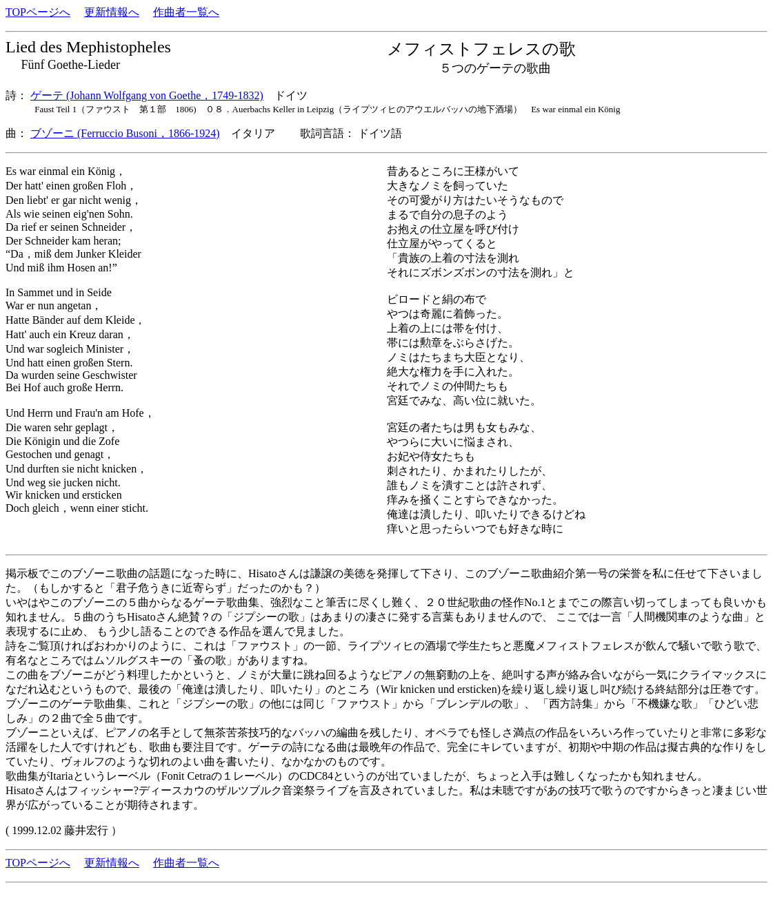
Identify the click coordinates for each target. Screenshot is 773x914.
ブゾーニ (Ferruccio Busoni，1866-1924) (125, 133)
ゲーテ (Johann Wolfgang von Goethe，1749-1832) (146, 95)
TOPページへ (38, 12)
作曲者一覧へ (186, 12)
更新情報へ (111, 12)
